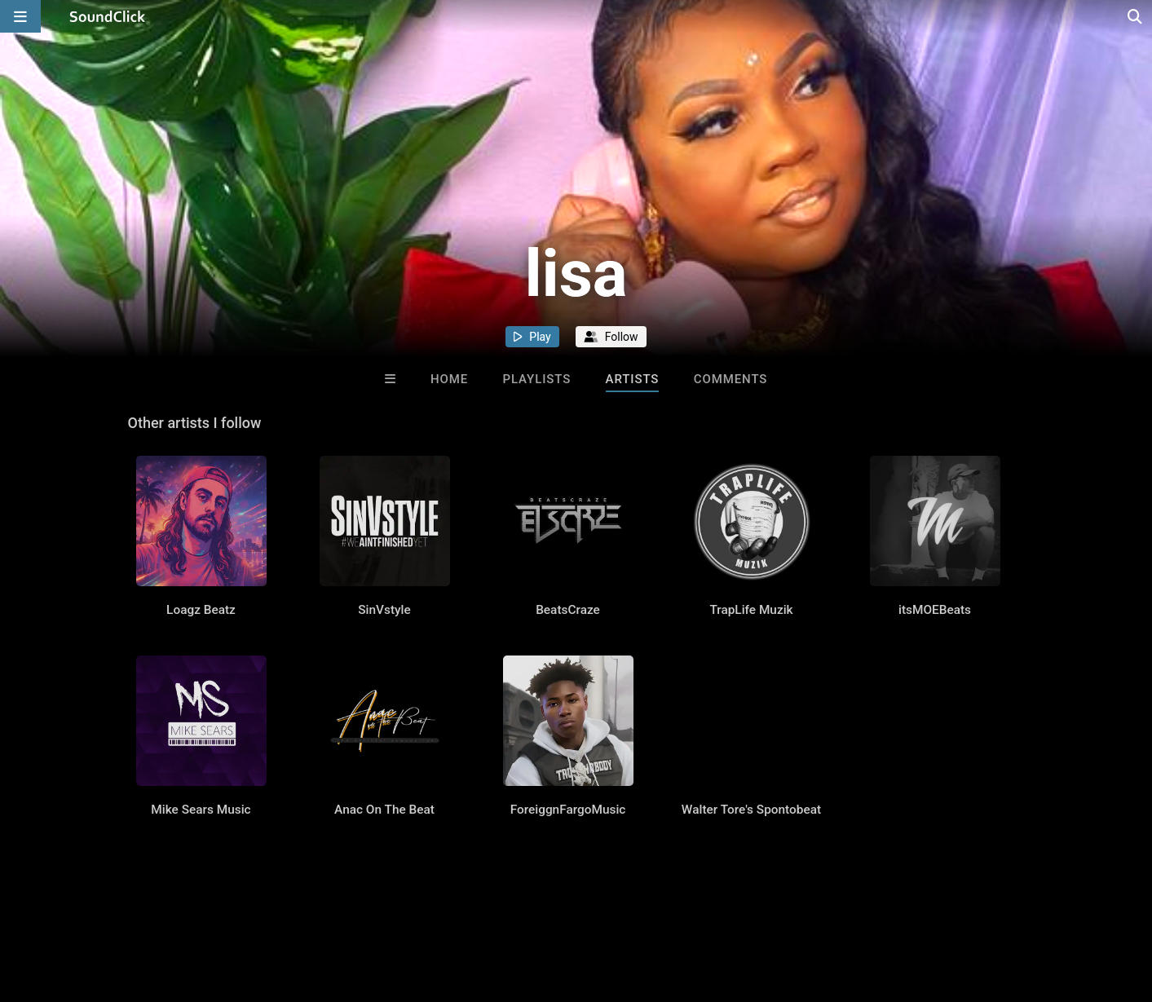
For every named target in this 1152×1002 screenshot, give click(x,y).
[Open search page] (1135, 16)
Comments (731, 379)
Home (449, 379)
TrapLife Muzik (750, 610)
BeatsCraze (568, 610)
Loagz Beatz (201, 610)
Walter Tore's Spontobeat (751, 809)
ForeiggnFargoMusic (568, 809)
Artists (633, 379)
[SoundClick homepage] (107, 16)
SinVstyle (384, 610)
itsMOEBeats (934, 610)
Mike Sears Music (200, 809)
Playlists (537, 379)
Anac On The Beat (384, 809)
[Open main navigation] (20, 16)
